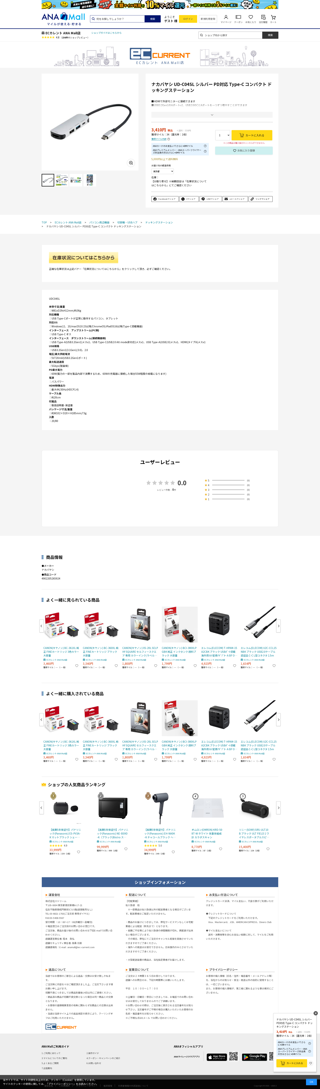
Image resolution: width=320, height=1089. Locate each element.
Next (278, 626)
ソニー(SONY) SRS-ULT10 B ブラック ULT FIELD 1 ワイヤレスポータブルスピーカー (254, 833)
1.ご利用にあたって (51, 1053)
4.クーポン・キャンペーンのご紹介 (103, 1058)
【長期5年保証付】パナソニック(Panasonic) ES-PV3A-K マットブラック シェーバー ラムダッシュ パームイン (65, 833)
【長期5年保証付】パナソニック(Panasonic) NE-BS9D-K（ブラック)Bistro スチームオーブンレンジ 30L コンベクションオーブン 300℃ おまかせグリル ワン (112, 833)
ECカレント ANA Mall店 (63, 33)
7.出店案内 (47, 1068)
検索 (152, 19)
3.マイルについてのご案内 (54, 1058)
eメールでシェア (237, 198)
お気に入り (250, 22)
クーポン (238, 22)
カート (273, 22)
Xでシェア (190, 198)
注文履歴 (263, 22)
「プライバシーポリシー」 (61, 1084)
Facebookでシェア (166, 198)
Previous (41, 626)
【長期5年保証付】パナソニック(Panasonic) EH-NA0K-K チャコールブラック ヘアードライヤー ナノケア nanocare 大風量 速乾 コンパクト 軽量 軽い (160, 833)
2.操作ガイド (92, 1053)
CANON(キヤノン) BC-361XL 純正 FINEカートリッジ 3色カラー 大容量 (61, 651)
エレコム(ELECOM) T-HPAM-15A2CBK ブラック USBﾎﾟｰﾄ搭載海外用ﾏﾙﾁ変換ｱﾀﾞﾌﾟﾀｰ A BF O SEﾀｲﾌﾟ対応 (219, 651)
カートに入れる (295, 1063)
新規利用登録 (208, 18)
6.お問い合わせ (93, 1063)
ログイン (188, 18)
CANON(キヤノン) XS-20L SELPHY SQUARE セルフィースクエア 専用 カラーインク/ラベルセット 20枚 (140, 651)
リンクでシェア (262, 198)
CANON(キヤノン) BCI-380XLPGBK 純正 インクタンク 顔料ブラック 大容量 (179, 651)
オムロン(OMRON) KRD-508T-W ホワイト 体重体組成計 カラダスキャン (207, 833)
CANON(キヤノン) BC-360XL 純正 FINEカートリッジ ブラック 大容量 (100, 651)
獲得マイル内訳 (158, 139)
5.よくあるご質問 (50, 1063)
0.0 (182, 482)
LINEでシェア (213, 198)
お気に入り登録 (246, 150)
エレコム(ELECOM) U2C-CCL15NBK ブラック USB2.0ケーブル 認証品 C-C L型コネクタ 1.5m (259, 651)
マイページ (226, 22)
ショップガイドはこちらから (106, 32)
